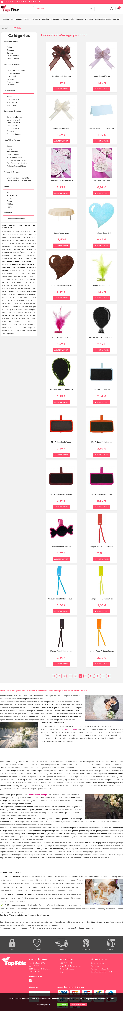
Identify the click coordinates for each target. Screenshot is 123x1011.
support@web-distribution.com (70, 963)
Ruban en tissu (12, 193)
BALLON (6, 18)
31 (103, 674)
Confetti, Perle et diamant (16, 158)
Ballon (9, 45)
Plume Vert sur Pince (101, 283)
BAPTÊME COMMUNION (50, 18)
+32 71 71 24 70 (9, 2)
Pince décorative (13, 152)
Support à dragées (14, 132)
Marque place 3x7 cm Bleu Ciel (102, 126)
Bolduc (9, 199)
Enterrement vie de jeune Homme (19, 178)
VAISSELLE (36, 18)
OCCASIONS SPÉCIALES (84, 18)
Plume (9, 147)
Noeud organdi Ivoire (61, 126)
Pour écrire (11, 83)
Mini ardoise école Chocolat (61, 492)
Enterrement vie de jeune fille (18, 176)
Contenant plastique (14, 115)
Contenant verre (13, 126)
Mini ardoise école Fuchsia (101, 492)
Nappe (9, 94)
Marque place (12, 100)
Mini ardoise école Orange (101, 440)
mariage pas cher (71, 727)
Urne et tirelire (12, 74)
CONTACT (116, 18)
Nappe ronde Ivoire (61, 231)
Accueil (5, 26)
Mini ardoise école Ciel (101, 387)
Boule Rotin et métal (14, 155)
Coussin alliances (13, 71)
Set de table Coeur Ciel (101, 231)
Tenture (10, 51)
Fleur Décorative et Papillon (17, 161)
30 (97, 674)
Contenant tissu (13, 123)
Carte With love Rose (101, 178)
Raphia (9, 205)
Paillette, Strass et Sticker (16, 164)
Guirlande (10, 48)
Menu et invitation (13, 80)
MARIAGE (27, 18)
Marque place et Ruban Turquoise (61, 597)
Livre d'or (10, 77)
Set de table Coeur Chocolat (61, 283)
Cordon (10, 196)
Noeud (9, 190)
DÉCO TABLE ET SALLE (103, 18)
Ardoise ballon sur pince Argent (101, 335)
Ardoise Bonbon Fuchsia (61, 544)
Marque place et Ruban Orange (102, 649)
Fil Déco (10, 202)
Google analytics (42, 1005)
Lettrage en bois (13, 56)
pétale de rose (12, 149)
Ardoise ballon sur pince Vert (61, 387)
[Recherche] (62, 9)
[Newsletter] (39, 991)
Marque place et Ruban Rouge (101, 544)
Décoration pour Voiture (16, 68)
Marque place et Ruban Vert (102, 597)
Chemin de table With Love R (61, 178)
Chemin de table (13, 97)
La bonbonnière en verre (16, 216)
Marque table (12, 103)
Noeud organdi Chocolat (61, 74)
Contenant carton (13, 120)
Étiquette (10, 129)
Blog (61, 969)
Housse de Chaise (13, 54)
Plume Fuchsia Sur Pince (61, 335)
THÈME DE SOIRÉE (67, 18)
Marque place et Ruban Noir (61, 649)
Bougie (9, 144)
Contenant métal (13, 118)
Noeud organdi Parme (101, 74)
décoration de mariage (38, 792)
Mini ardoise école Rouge (61, 440)
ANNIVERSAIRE (16, 18)
